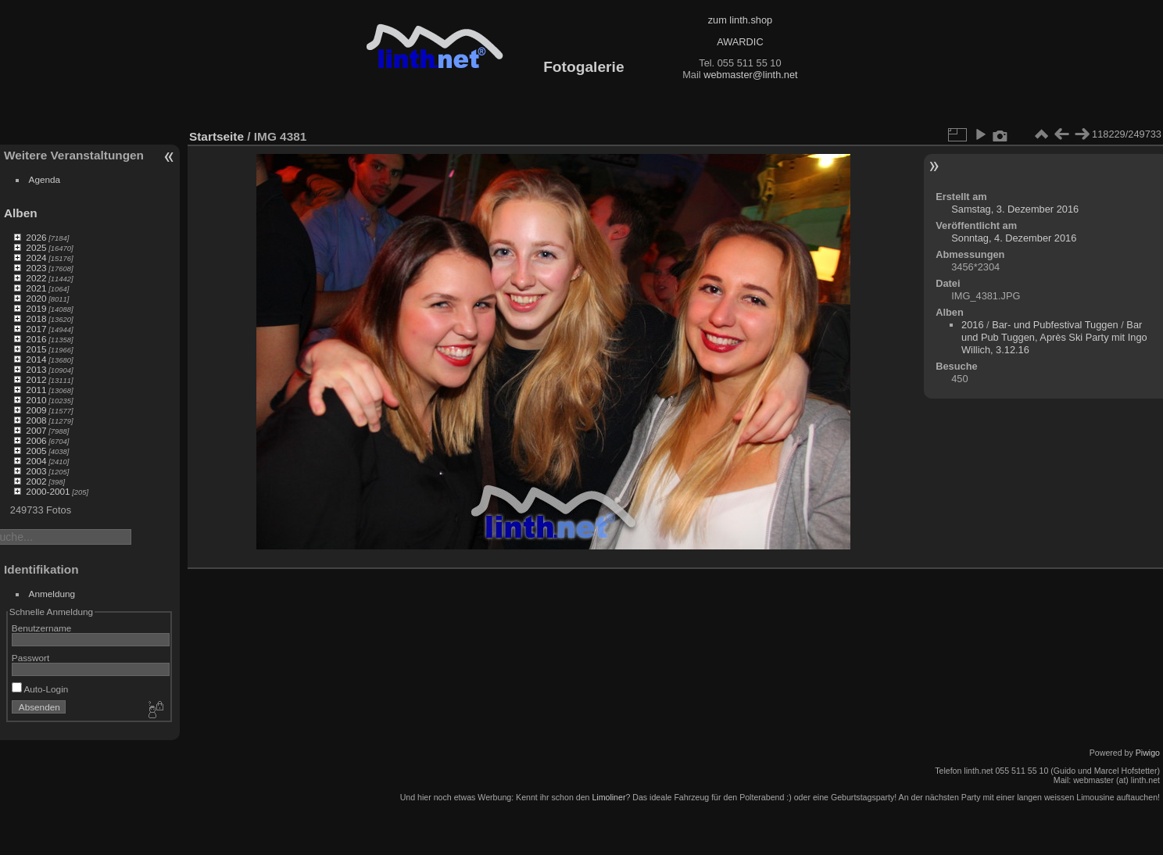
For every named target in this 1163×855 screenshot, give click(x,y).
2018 (36, 318)
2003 (36, 471)
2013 (36, 369)
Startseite (216, 136)
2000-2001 (48, 491)
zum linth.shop (740, 20)
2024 (36, 257)
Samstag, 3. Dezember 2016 (1015, 209)
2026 (36, 237)
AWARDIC (740, 42)
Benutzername (42, 628)
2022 (36, 278)
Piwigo (1148, 752)
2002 (36, 481)
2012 (36, 379)
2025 (36, 247)
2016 (36, 339)
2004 (36, 461)
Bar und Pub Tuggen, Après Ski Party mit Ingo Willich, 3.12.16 (1054, 337)
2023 (36, 268)
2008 (36, 420)
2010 (36, 400)
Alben (21, 213)
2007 (36, 430)
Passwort (30, 658)
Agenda (45, 179)
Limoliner (608, 797)
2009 (36, 410)
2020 (36, 298)
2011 (36, 390)
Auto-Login (40, 689)
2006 (36, 440)
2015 (36, 349)
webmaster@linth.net (750, 74)
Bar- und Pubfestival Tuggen (1055, 325)
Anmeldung (52, 593)
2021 (36, 288)
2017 (36, 329)
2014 (36, 359)
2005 (36, 450)
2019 (36, 308)
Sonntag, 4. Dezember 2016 (1013, 238)
